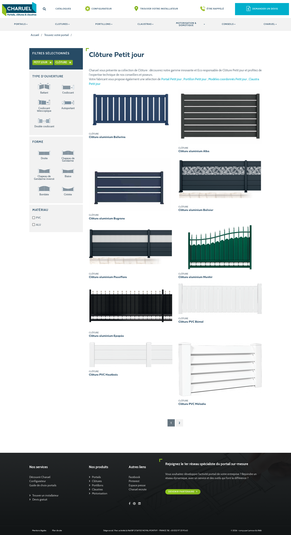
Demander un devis (265, 8)
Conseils (228, 24)
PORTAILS (20, 24)
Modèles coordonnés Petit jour (228, 79)
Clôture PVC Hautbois (103, 374)
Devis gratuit (39, 499)
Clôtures (97, 481)
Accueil (35, 35)
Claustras (97, 489)
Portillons (97, 485)
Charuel (269, 24)
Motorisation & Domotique (186, 24)
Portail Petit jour (171, 79)
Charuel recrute (138, 489)
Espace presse (137, 485)
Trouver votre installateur (159, 8)
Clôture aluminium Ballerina (107, 137)
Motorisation (99, 493)
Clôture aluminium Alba (193, 151)
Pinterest (134, 481)
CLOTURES (61, 24)
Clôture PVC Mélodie (192, 404)
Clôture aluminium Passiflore (108, 277)
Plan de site (57, 530)
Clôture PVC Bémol (190, 321)
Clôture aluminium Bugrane (107, 218)
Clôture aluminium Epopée (106, 336)
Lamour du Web (255, 530)
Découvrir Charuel (39, 477)
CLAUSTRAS (145, 24)
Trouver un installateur (45, 495)
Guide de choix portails (42, 485)
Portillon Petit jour (195, 79)
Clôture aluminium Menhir (195, 277)
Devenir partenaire (181, 491)
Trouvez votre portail (56, 35)
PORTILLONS (103, 24)
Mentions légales (39, 530)
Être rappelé (215, 8)
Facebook (134, 477)
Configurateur (102, 8)
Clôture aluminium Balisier (195, 210)
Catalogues (63, 8)
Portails (96, 477)
